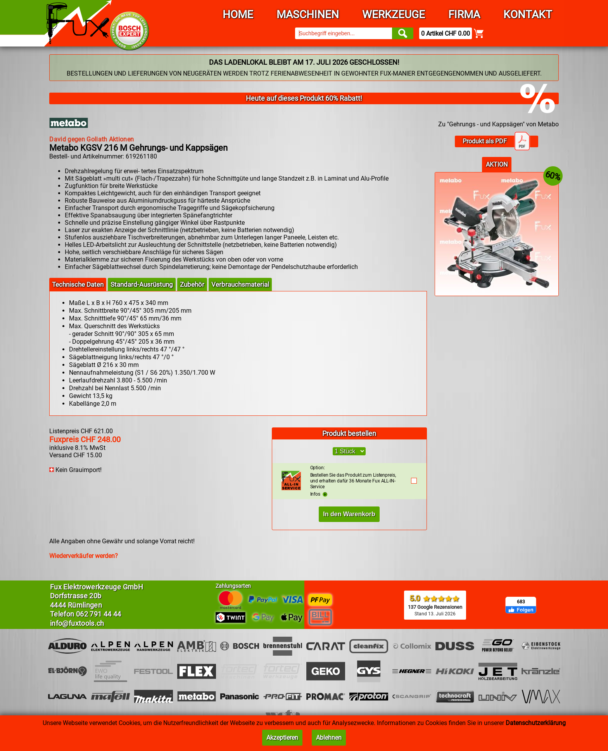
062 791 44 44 (98, 614)
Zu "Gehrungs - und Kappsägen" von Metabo (498, 124)
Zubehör (192, 284)
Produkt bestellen (349, 433)
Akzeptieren (282, 737)
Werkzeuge (393, 14)
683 (521, 602)
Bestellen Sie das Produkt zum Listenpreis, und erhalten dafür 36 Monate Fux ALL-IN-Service (356, 477)
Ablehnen (329, 737)
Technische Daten (78, 284)
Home (238, 14)
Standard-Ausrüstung (142, 284)
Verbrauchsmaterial (240, 284)
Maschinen (307, 14)
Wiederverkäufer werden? (83, 556)
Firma (464, 14)
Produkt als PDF (496, 141)
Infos (318, 494)
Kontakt (527, 14)
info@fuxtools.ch (77, 623)
